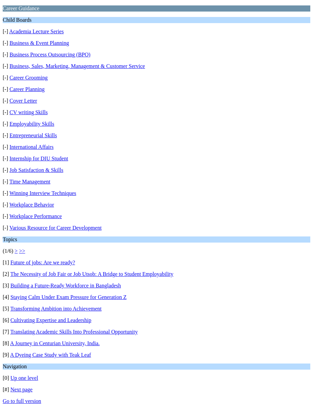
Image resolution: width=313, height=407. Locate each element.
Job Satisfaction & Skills (36, 170)
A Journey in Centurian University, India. (55, 343)
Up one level (24, 378)
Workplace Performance (35, 216)
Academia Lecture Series (36, 31)
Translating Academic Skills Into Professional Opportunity (74, 332)
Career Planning (27, 89)
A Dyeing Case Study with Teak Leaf (50, 355)
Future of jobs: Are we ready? (43, 262)
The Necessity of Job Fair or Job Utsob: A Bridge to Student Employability (91, 274)
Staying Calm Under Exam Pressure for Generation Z (69, 297)
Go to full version (22, 401)
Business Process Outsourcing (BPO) (50, 54)
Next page (22, 389)
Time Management (30, 181)
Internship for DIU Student (38, 158)
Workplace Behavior (31, 205)
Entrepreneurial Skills (33, 135)
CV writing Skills (28, 112)
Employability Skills (31, 124)
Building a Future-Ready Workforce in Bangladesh (66, 285)
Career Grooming (28, 78)
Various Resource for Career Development (55, 228)
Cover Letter (23, 101)
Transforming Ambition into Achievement (55, 309)
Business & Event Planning (39, 43)
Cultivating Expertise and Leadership (51, 320)
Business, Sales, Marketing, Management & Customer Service (77, 66)
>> (22, 251)
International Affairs (31, 147)
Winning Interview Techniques (42, 193)
